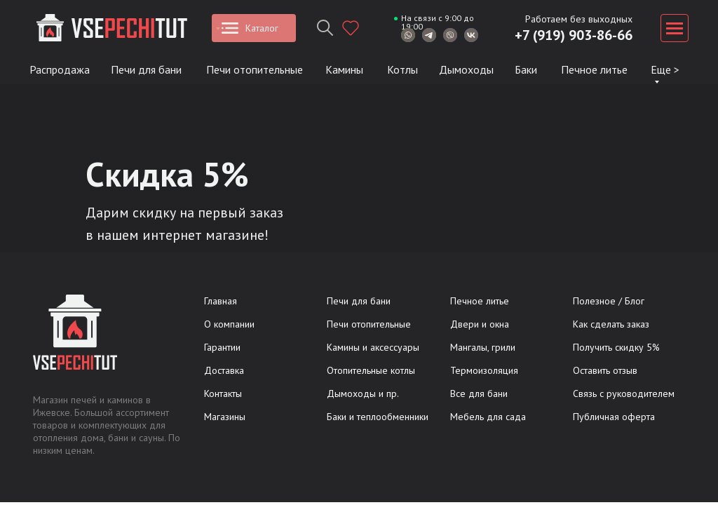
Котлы (402, 69)
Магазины (224, 416)
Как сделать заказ (611, 324)
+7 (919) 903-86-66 (573, 35)
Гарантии (222, 347)
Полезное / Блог (608, 301)
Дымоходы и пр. (363, 393)
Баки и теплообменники (377, 416)
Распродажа (59, 69)
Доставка (224, 370)
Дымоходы (466, 69)
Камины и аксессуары (373, 347)
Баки (526, 69)
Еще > (665, 69)
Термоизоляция (484, 370)
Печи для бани (146, 69)
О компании (229, 324)
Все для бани (479, 393)
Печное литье (594, 69)
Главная (220, 301)
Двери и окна (479, 324)
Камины (344, 69)
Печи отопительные (254, 69)
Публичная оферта (614, 416)
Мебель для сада (488, 416)
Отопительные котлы (371, 370)
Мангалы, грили (482, 347)
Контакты (223, 393)
